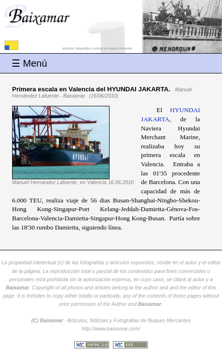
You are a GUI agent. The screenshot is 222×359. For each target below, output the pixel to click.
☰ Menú (29, 63)
